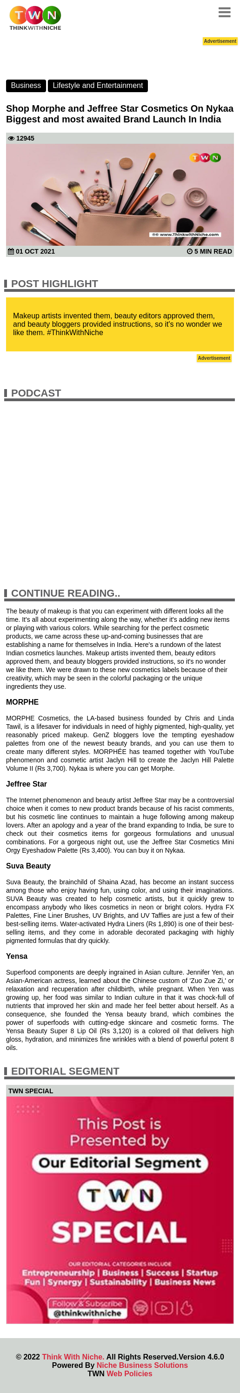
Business (26, 85)
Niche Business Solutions (142, 1365)
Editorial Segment (65, 1071)
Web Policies (129, 1374)
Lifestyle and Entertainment (98, 85)
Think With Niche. (73, 1357)
